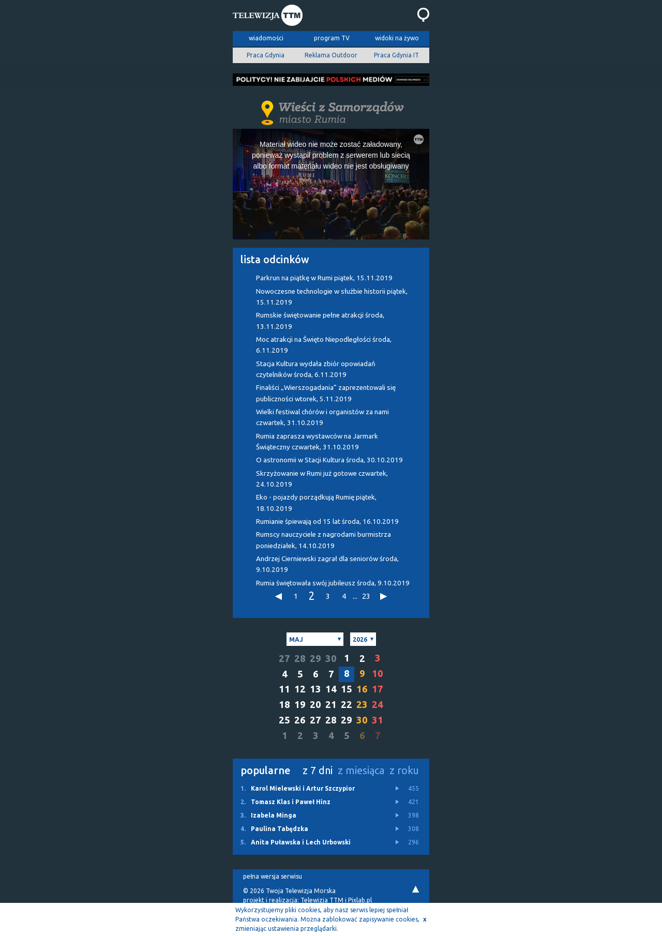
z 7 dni (318, 770)
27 (284, 658)
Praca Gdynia (265, 55)
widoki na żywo (397, 38)
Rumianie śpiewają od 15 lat (327, 521)
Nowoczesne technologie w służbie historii (332, 297)
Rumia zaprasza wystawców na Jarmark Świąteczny (317, 441)
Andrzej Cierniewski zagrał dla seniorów (327, 564)
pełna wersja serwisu (272, 876)
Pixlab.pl (360, 900)
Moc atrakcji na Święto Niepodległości (324, 345)
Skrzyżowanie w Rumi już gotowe (322, 479)
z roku (404, 770)
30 (331, 658)
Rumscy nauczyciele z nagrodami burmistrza (323, 540)
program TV (332, 38)
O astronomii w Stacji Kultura (329, 460)
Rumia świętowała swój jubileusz (333, 583)
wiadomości (266, 38)
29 (315, 658)
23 (366, 596)
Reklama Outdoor (331, 55)
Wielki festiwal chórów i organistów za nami (322, 417)
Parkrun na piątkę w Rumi (324, 278)
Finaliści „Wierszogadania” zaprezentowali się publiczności (326, 393)
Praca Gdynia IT (396, 55)
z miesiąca (361, 770)
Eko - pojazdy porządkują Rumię (316, 502)
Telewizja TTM (321, 900)
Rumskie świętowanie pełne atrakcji (320, 320)
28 (300, 658)
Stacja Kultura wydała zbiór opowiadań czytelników (315, 369)
